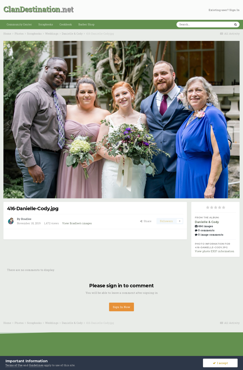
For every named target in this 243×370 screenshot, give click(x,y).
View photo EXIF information (214, 251)
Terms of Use (14, 365)
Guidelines (36, 365)
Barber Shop (86, 24)
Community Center (19, 24)
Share (145, 221)
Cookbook (65, 24)
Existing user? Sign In (224, 10)
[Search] (192, 24)
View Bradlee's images (77, 223)
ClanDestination (31, 9)
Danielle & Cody (207, 222)
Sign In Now (121, 307)
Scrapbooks (45, 24)
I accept (220, 363)
